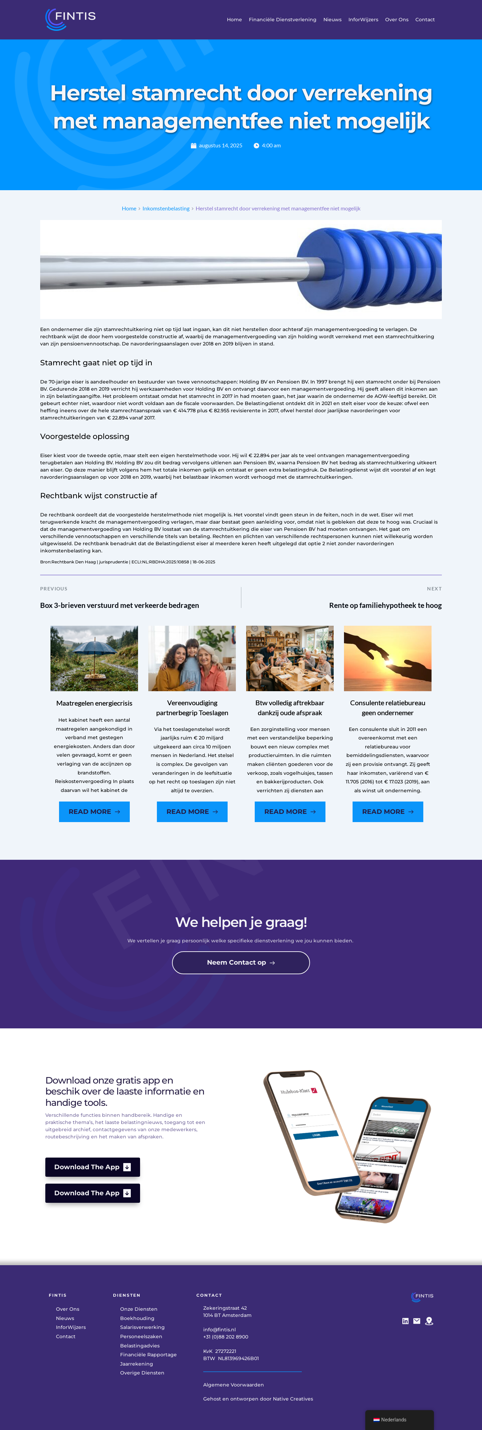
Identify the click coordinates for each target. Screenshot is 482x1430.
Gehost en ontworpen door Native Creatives (258, 1399)
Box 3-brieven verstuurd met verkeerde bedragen (119, 605)
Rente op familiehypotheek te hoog (385, 605)
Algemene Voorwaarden (233, 1385)
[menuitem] (234, 19)
